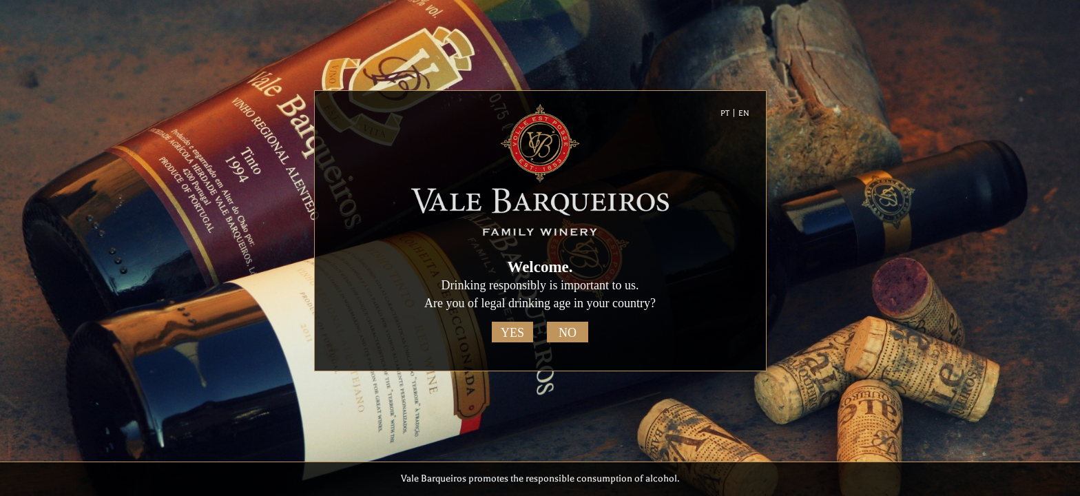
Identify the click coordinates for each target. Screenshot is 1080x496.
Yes (512, 333)
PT (724, 113)
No (568, 333)
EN (743, 113)
